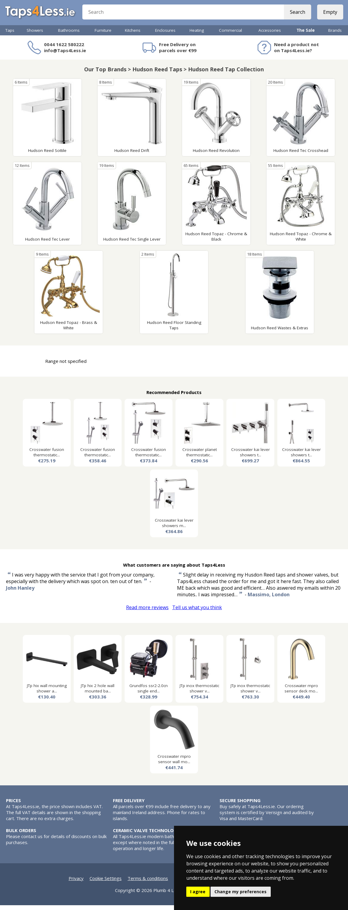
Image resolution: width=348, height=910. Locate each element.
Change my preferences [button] (240, 891)
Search (296, 15)
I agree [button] (197, 891)
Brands (335, 35)
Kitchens (132, 35)
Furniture (103, 35)
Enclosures (165, 35)
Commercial (230, 35)
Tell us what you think (197, 612)
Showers (35, 35)
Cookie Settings (106, 883)
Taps (9, 35)
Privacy (76, 883)
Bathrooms (69, 35)
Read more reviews (147, 612)
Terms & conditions (148, 883)
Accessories (269, 35)
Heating (197, 35)
